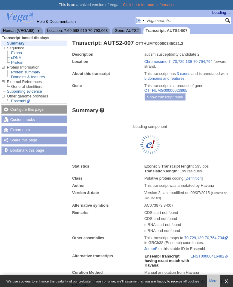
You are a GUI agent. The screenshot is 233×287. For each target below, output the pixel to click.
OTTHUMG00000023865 (165, 90)
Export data (20, 130)
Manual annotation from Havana (171, 272)
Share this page (23, 140)
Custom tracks (22, 119)
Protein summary (25, 72)
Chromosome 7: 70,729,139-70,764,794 (178, 61)
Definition (193, 178)
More (213, 281)
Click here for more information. (150, 4)
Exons (16, 53)
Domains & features (28, 77)
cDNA (16, 57)
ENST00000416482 (207, 256)
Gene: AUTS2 (127, 30)
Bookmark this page (27, 150)
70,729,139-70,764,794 (204, 238)
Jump (149, 248)
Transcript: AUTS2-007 (167, 30)
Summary (15, 43)
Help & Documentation (56, 21)
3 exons (183, 73)
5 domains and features (164, 78)
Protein (17, 62)
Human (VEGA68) (19, 30)
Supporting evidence (24, 91)
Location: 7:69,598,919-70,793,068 (77, 30)
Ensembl (18, 101)
